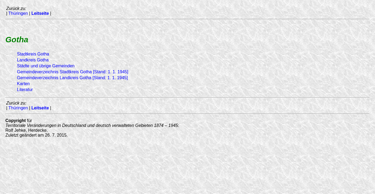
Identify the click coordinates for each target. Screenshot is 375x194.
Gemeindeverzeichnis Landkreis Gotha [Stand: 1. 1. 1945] (72, 77)
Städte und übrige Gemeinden (45, 66)
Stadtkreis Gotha (33, 54)
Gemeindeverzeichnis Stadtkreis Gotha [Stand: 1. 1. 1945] (72, 72)
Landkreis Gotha (33, 60)
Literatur (25, 89)
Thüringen (18, 13)
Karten (23, 83)
